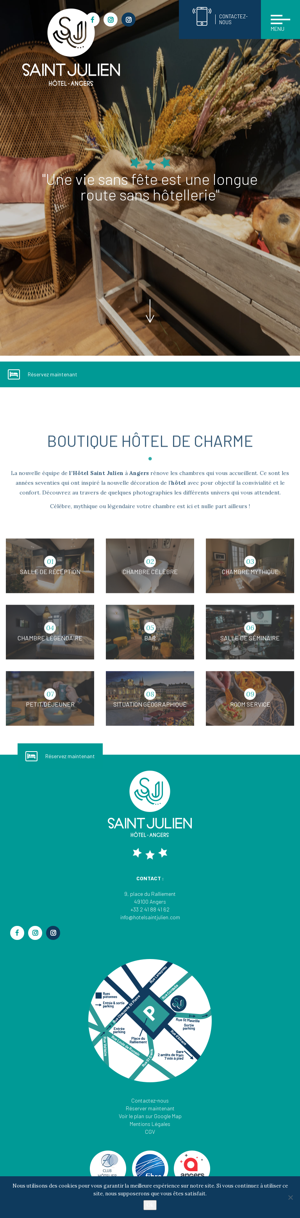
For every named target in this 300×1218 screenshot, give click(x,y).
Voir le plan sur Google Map (150, 1116)
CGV (150, 1131)
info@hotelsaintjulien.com (150, 917)
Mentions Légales (150, 1123)
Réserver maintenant (150, 1108)
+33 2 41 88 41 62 (150, 909)
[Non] (290, 1197)
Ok (150, 1205)
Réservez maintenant (42, 374)
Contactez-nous (150, 1100)
